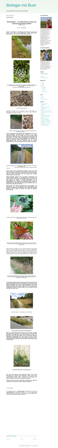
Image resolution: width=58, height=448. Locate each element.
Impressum (43, 76)
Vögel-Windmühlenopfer (44, 125)
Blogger (37, 445)
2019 (42, 82)
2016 (42, 86)
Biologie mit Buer (21, 5)
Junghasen (43, 114)
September (44, 91)
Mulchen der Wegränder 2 (12, 436)
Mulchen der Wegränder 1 (45, 118)
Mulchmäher (44, 88)
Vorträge (42, 96)
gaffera (31, 445)
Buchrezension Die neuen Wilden (46, 110)
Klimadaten (43, 117)
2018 (42, 83)
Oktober (43, 87)
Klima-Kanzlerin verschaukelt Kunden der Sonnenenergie (45, 116)
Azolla (42, 105)
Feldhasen (42, 113)
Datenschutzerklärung (44, 77)
